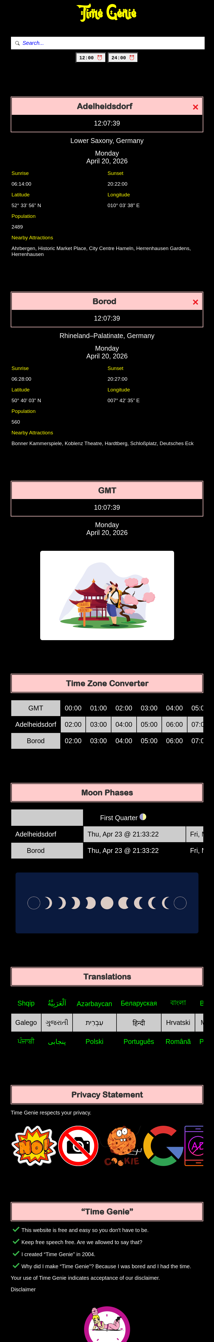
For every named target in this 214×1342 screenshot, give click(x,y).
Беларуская (139, 1003)
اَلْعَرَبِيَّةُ (57, 1003)
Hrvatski (178, 1022)
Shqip (26, 1003)
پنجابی (57, 1041)
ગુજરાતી (57, 1022)
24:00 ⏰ (123, 58)
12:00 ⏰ (91, 58)
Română (178, 1041)
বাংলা (178, 1002)
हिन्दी (139, 1023)
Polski (94, 1041)
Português (138, 1041)
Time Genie (107, 13)
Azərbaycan (94, 1003)
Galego (26, 1022)
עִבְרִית (94, 1022)
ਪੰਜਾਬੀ (26, 1041)
